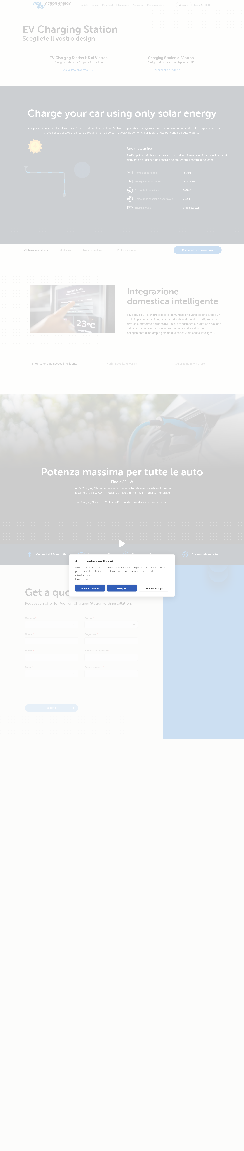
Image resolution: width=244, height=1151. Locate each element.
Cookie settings (154, 588)
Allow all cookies (90, 588)
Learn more (81, 579)
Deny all (122, 588)
